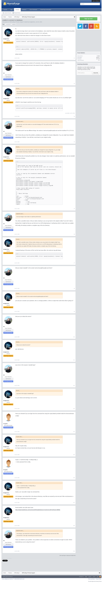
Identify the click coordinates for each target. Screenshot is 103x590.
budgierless (32, 22)
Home (94, 576)
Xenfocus (11, 576)
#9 (74, 311)
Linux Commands (33, 9)
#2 (74, 83)
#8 (74, 288)
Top (97, 576)
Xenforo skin (5, 576)
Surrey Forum (99, 581)
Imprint (90, 576)
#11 (74, 359)
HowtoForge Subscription (45, 9)
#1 (74, 58)
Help (86, 576)
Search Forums (8, 12)
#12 (74, 385)
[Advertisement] (88, 86)
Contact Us (81, 576)
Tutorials (5, 9)
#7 (74, 262)
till (4, 73)
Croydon (5, 423)
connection (7, 24)
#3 (74, 116)
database (14, 24)
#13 (74, 408)
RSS (100, 576)
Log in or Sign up (95, 0)
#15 (74, 454)
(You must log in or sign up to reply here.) (67, 555)
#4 (74, 141)
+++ (99, 60)
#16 (74, 477)
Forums (17, 9)
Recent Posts (17, 12)
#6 (74, 234)
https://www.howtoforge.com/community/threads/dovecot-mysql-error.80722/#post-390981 (37, 509)
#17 (74, 502)
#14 (74, 431)
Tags (11, 9)
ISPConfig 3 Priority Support (17, 22)
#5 (74, 208)
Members (24, 9)
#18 (74, 525)
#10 (74, 336)
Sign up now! (88, 18)
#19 (74, 551)
